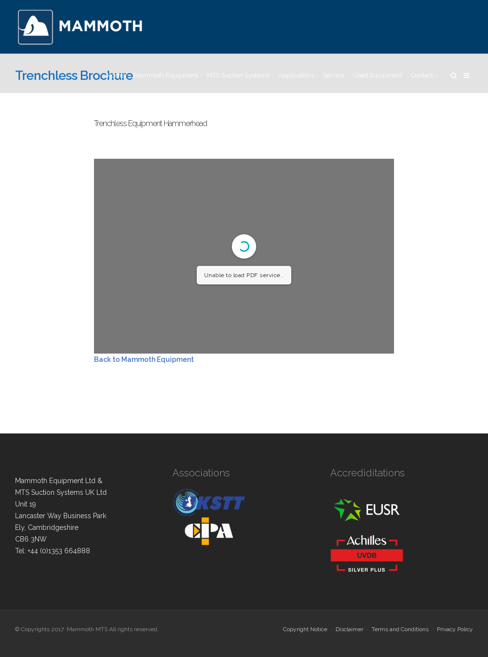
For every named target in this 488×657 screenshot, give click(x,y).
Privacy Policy (455, 629)
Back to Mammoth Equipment (144, 359)
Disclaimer (349, 629)
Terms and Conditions (400, 629)
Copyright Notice (305, 629)
